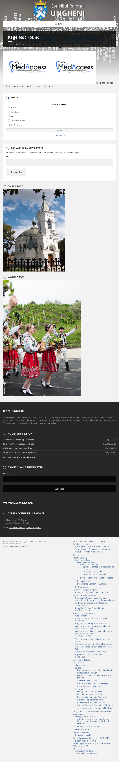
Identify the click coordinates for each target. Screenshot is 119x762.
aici (56, 423)
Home (10, 44)
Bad (12, 116)
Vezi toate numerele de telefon (19, 457)
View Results (59, 135)
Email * (9, 157)
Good (13, 107)
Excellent (15, 112)
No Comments (17, 125)
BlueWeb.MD (23, 546)
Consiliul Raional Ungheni (18, 541)
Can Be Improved (18, 120)
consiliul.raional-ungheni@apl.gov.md (25, 527)
